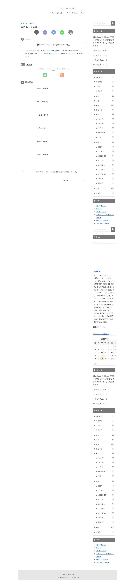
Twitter (29, 64)
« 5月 (95, 363)
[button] (70, 32)
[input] (104, 23)
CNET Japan (101, 206)
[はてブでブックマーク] (53, 32)
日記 (23, 64)
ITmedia (99, 209)
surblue (52, 53)
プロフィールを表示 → (101, 333)
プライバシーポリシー (67, 574)
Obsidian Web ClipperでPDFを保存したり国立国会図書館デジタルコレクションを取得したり (103, 41)
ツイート (96, 242)
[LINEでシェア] (62, 32)
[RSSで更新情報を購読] (62, 75)
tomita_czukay (50, 50)
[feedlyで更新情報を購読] (45, 75)
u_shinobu (30, 53)
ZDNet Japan (101, 212)
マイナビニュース (102, 223)
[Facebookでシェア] (45, 32)
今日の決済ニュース (100, 50)
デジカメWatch (102, 220)
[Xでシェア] (36, 32)
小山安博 (97, 271)
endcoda (75, 50)
